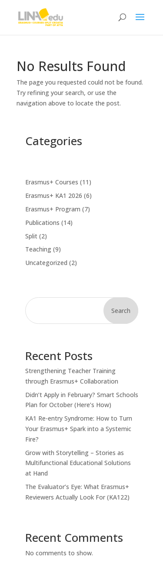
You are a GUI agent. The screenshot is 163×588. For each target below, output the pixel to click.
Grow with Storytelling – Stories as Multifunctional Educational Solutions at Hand (78, 463)
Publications (42, 222)
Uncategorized (46, 262)
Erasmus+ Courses (51, 182)
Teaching (38, 249)
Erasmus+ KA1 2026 (53, 195)
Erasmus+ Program (52, 209)
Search (120, 310)
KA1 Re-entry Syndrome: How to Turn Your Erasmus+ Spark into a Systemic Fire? (78, 428)
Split (31, 236)
